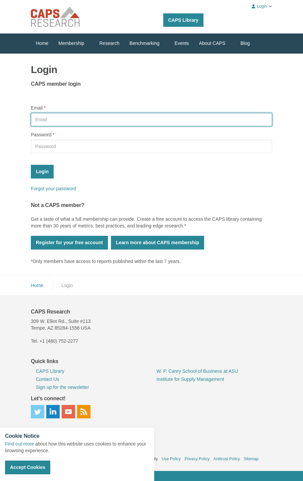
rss (83, 411)
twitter (37, 411)
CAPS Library (183, 20)
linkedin (53, 411)
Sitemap (251, 459)
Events (182, 43)
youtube (68, 411)
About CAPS (212, 43)
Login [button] (262, 6)
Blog (245, 43)
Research (109, 43)
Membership (71, 43)
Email (38, 108)
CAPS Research (55, 17)
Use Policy (171, 459)
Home (42, 43)
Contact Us (47, 379)
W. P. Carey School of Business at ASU (197, 371)
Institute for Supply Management (190, 379)
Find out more (19, 443)
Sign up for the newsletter (62, 387)
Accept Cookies (27, 467)
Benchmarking (144, 43)
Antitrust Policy (226, 459)
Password (43, 134)
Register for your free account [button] (69, 242)
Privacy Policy (196, 459)
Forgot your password (53, 188)
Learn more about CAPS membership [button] (157, 242)
